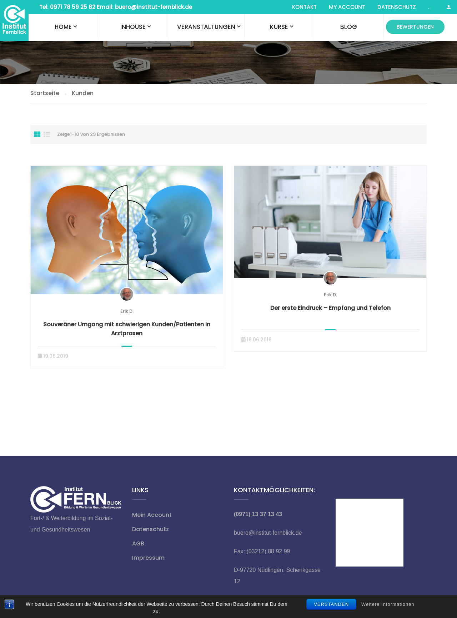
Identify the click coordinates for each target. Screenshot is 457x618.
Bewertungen (415, 26)
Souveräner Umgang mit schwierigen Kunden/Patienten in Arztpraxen (126, 328)
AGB (138, 543)
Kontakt (304, 7)
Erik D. (127, 311)
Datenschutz (396, 7)
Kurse (279, 27)
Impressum (148, 558)
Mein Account (152, 515)
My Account (347, 7)
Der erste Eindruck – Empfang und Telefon (330, 308)
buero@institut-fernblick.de (268, 533)
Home (63, 27)
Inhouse (133, 27)
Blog (348, 27)
